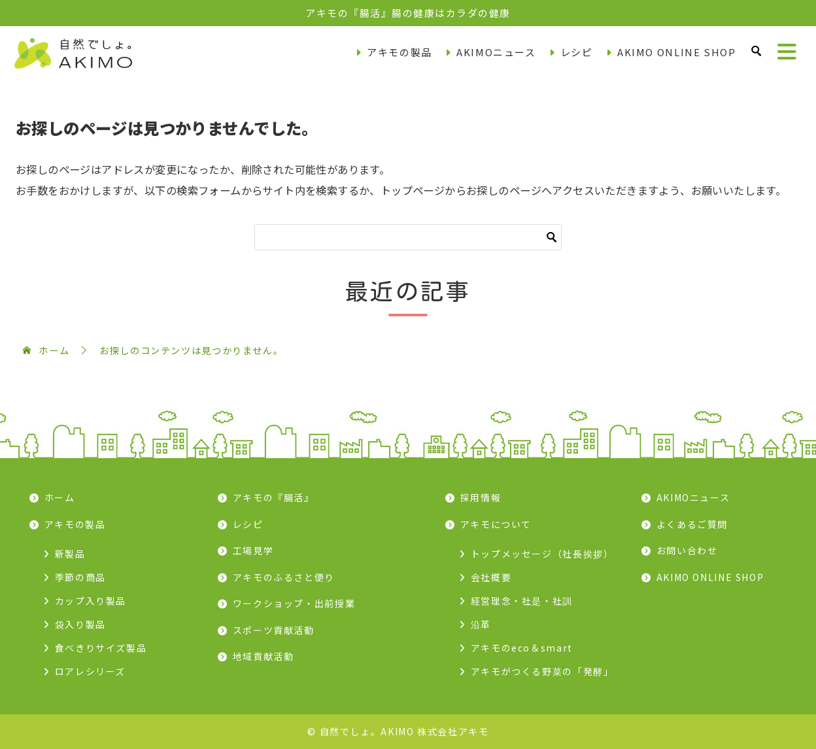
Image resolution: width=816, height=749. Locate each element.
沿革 (481, 624)
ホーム (59, 497)
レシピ (576, 52)
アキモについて (496, 524)
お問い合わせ (687, 550)
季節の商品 (80, 577)
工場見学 (253, 550)
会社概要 (491, 577)
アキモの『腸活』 (273, 497)
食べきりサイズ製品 (101, 647)
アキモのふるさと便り (284, 577)
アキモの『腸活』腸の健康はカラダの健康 (408, 13)
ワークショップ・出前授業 (294, 603)
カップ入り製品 (90, 600)
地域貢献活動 (263, 656)
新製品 (70, 553)
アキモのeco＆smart (522, 647)
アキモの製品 (399, 52)
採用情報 (481, 497)
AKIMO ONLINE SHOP (676, 52)
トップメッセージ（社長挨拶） (542, 553)
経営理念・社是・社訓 (522, 600)
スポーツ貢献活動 (273, 630)
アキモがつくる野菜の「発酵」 (542, 671)
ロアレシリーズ (90, 671)
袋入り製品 (80, 624)
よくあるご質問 (692, 524)
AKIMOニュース (496, 52)
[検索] (408, 237)
